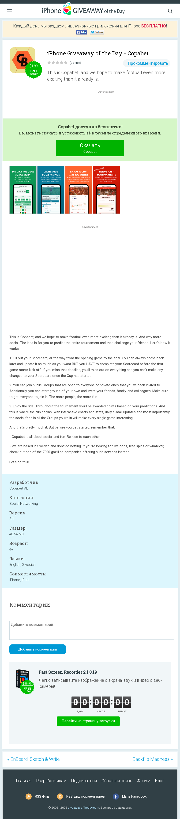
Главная (23, 780)
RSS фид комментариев (85, 796)
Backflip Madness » (153, 759)
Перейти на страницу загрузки (88, 721)
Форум (143, 780)
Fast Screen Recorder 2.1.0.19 (68, 672)
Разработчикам (51, 780)
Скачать (90, 148)
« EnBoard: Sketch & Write (33, 759)
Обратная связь (116, 780)
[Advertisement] (108, 105)
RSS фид (42, 796)
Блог (159, 780)
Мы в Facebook (134, 796)
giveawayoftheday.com (83, 807)
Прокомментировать (148, 63)
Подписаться (84, 780)
